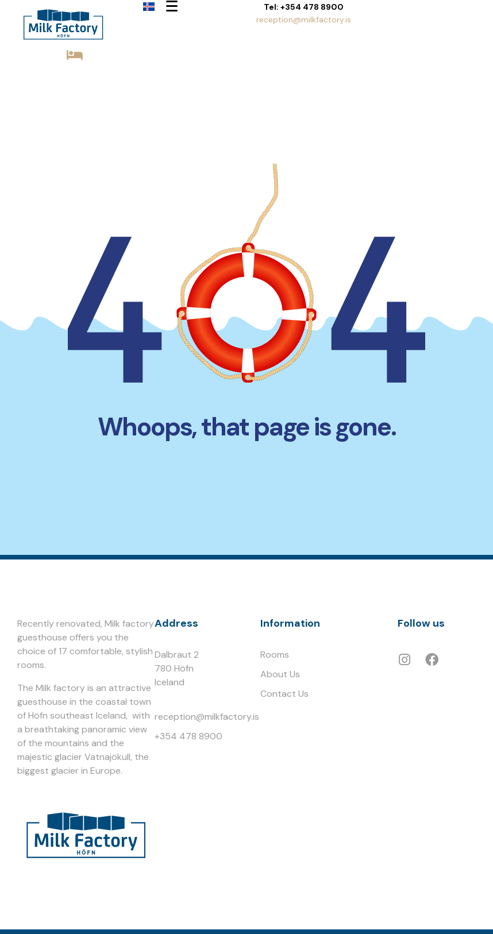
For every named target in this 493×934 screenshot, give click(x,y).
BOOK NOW (74, 75)
